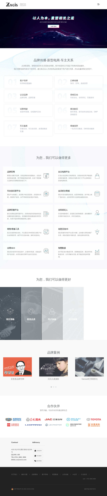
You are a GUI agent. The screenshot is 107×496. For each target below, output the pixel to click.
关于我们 (14, 474)
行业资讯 (84, 474)
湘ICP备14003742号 (90, 489)
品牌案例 (35, 474)
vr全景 (75, 474)
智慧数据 (55, 474)
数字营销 (45, 474)
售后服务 (39, 456)
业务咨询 (39, 450)
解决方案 (24, 474)
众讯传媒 (65, 474)
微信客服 (39, 461)
